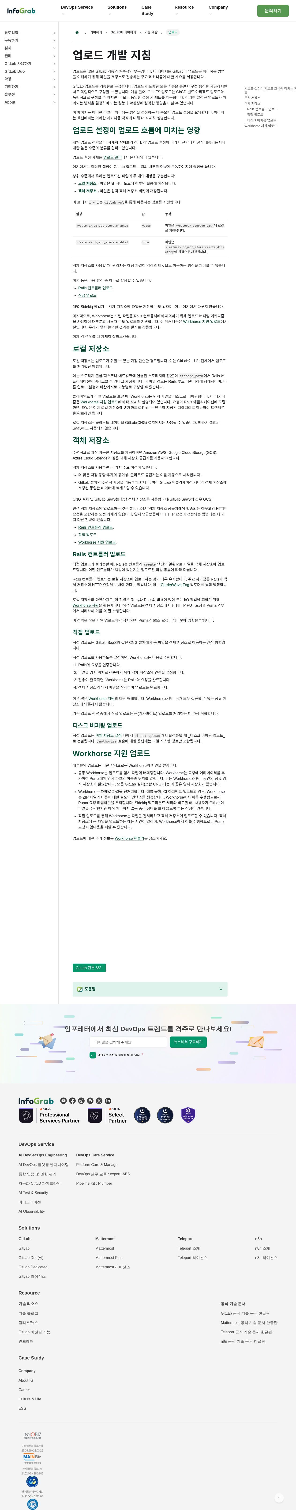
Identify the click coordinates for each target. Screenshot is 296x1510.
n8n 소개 (262, 1248)
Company (27, 1371)
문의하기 (273, 10)
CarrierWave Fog (175, 585)
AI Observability (32, 1211)
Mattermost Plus (109, 1258)
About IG (26, 1380)
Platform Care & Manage (96, 1165)
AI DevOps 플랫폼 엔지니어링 (44, 1165)
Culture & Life (30, 1399)
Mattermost (104, 1248)
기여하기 (11, 87)
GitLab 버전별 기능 (34, 1332)
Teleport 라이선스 (192, 1258)
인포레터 (26, 1341)
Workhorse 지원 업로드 (202, 322)
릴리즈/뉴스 (28, 1323)
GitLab (24, 1248)
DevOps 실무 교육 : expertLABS (103, 1174)
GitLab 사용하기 (17, 64)
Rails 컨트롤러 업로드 (95, 288)
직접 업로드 (87, 296)
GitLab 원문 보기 (89, 968)
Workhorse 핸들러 (129, 839)
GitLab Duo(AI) (31, 1258)
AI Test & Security (33, 1193)
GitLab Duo (14, 71)
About (9, 102)
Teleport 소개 (189, 1248)
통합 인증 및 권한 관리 (37, 1174)
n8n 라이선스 (266, 1258)
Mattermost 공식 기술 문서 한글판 (249, 1323)
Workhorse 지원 (86, 606)
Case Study (31, 1357)
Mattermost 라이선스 (112, 1267)
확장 (7, 79)
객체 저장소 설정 (108, 736)
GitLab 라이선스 (32, 1276)
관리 (7, 56)
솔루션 (9, 95)
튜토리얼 (11, 33)
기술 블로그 (28, 1313)
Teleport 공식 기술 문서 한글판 (246, 1332)
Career (24, 1390)
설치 (7, 48)
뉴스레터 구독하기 (188, 1042)
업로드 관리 (112, 158)
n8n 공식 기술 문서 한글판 (243, 1341)
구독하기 (11, 41)
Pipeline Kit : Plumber (94, 1183)
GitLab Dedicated (33, 1267)
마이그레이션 (30, 1202)
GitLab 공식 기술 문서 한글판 (245, 1313)
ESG (22, 1408)
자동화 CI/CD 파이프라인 (40, 1183)
